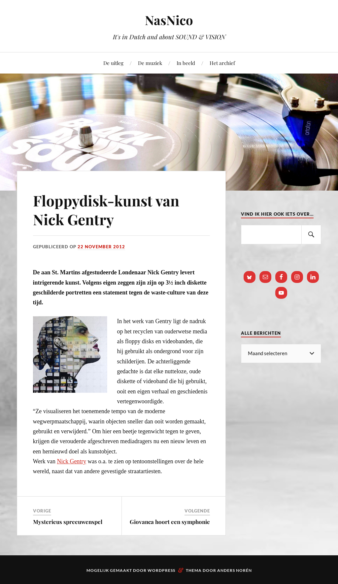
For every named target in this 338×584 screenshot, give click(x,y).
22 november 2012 (101, 246)
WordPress (161, 570)
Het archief (222, 62)
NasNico (169, 20)
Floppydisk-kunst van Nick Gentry (106, 210)
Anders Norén (234, 570)
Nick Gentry (71, 461)
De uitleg (113, 62)
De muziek (150, 62)
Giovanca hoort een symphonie (170, 521)
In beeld (186, 62)
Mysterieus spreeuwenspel (67, 521)
